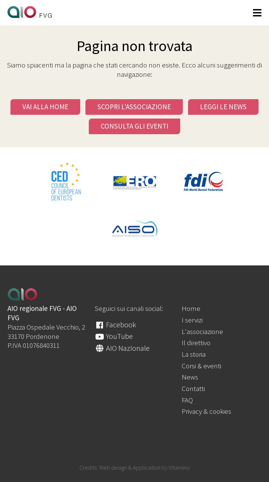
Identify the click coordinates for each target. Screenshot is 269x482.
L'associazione (202, 331)
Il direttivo (196, 342)
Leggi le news (223, 106)
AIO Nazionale (122, 348)
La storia (194, 354)
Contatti (193, 388)
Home (191, 308)
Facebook (115, 324)
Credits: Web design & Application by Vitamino (134, 467)
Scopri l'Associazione (134, 106)
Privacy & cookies (206, 411)
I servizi (192, 319)
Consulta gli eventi (134, 126)
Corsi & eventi (201, 365)
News (190, 376)
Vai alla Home (45, 106)
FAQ (187, 400)
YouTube (114, 336)
